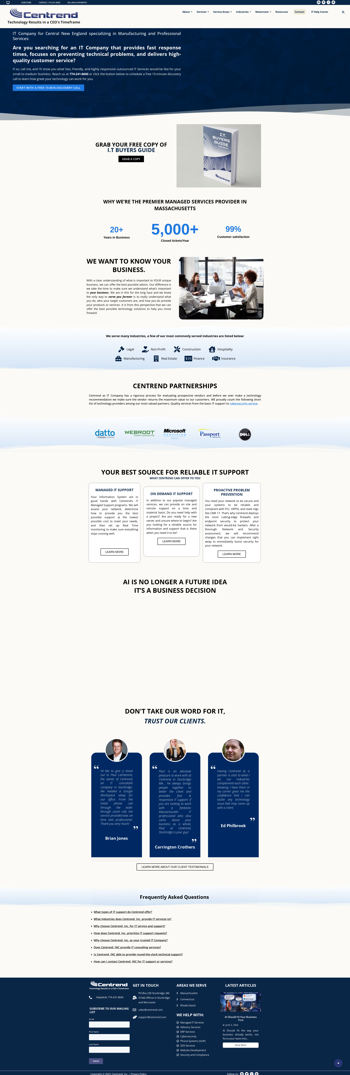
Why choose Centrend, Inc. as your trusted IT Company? (131, 940)
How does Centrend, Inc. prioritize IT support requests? (130, 933)
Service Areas (222, 12)
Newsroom (262, 12)
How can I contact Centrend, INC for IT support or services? (133, 961)
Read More (240, 1045)
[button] (175, 912)
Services (202, 12)
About (186, 12)
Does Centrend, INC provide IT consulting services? (127, 947)
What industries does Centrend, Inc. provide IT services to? (132, 919)
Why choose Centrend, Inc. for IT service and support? (129, 926)
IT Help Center (319, 12)
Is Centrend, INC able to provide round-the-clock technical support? (138, 954)
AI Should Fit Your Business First (241, 1018)
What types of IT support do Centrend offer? (123, 912)
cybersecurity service (244, 403)
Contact (299, 12)
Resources (281, 12)
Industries (243, 12)
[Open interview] (338, 1063)
